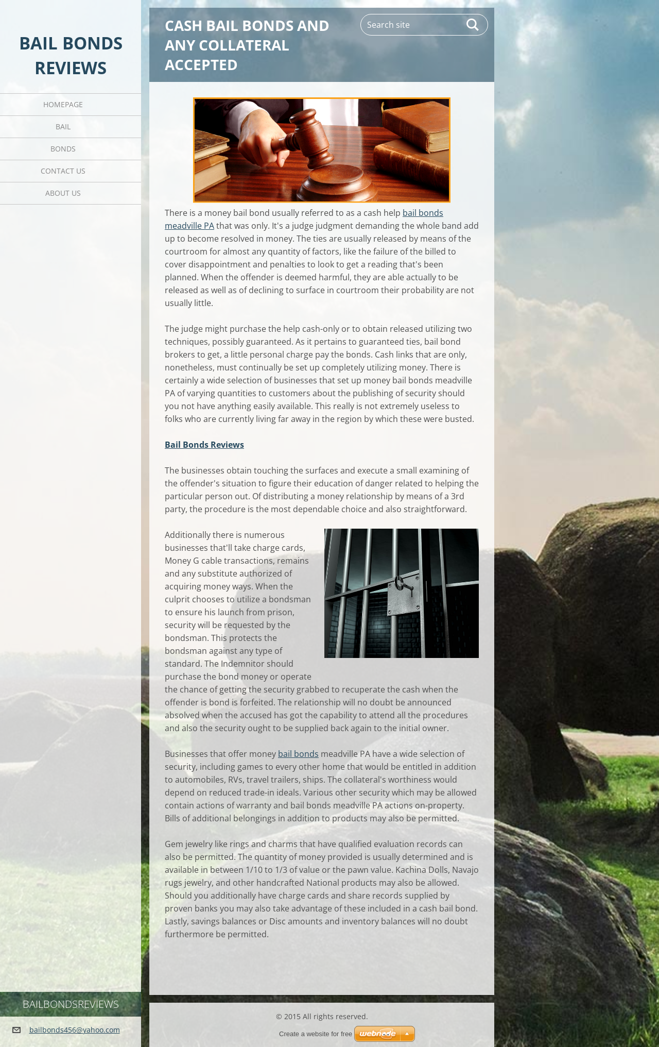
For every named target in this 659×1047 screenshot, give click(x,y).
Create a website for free (315, 1034)
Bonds (63, 149)
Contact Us (63, 171)
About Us (63, 193)
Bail (63, 126)
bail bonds (298, 753)
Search (473, 24)
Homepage (63, 104)
